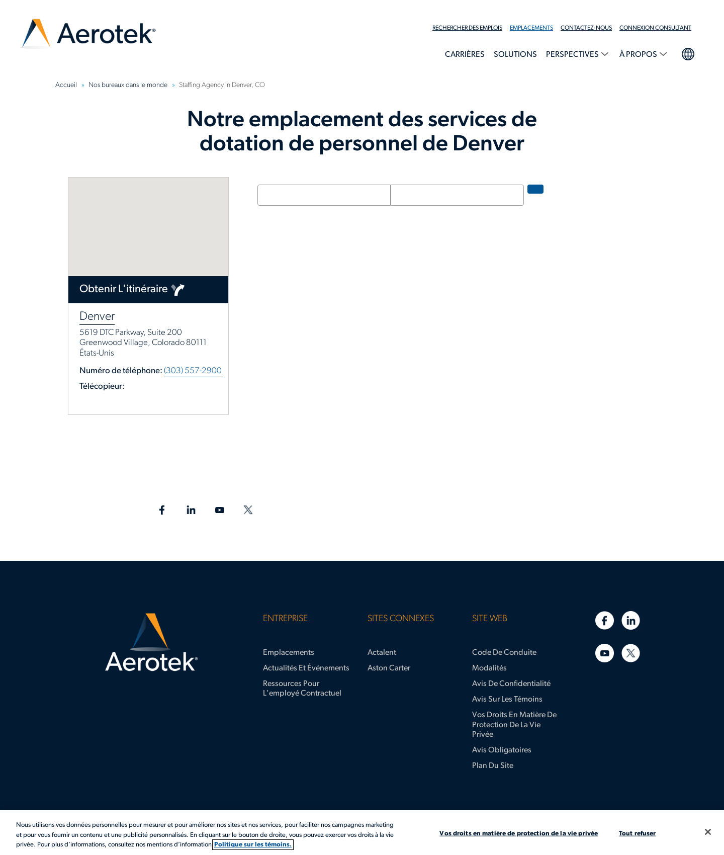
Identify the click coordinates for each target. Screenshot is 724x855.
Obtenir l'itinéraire (123, 289)
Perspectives (573, 55)
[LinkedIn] (630, 620)
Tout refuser (637, 833)
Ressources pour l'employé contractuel (302, 689)
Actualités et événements (306, 668)
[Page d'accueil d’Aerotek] (151, 642)
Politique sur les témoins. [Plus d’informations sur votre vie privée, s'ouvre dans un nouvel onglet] (253, 844)
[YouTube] (604, 653)
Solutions (515, 55)
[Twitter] (630, 653)
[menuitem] (471, 28)
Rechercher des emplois (467, 28)
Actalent (382, 653)
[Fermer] (708, 832)
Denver (97, 317)
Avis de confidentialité (511, 684)
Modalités (489, 668)
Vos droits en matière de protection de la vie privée (514, 724)
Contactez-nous (586, 28)
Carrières (465, 55)
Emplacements (531, 28)
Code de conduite (504, 653)
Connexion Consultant (655, 28)
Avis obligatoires (501, 750)
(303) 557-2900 (193, 371)
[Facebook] (604, 620)
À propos (639, 55)
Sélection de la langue (687, 52)
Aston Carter (389, 668)
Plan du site (492, 766)
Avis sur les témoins (507, 700)
